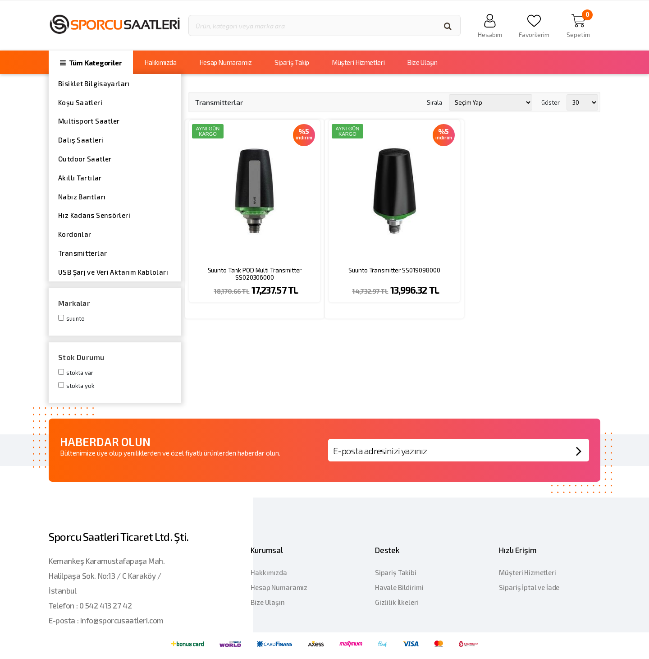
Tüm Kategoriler (91, 63)
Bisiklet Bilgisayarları (94, 83)
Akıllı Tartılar (80, 178)
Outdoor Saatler (85, 159)
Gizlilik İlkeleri (396, 602)
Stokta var (79, 372)
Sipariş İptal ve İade (529, 587)
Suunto (75, 318)
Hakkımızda (160, 62)
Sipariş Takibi (395, 572)
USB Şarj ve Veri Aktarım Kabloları (113, 272)
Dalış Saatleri (80, 140)
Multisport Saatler (89, 121)
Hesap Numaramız (225, 62)
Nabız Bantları (81, 197)
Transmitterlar (82, 253)
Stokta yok (80, 385)
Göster (550, 102)
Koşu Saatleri (80, 102)
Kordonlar (74, 234)
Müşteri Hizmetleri (358, 62)
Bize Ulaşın (422, 62)
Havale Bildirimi (399, 587)
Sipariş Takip (291, 62)
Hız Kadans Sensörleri (94, 215)
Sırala (434, 102)
